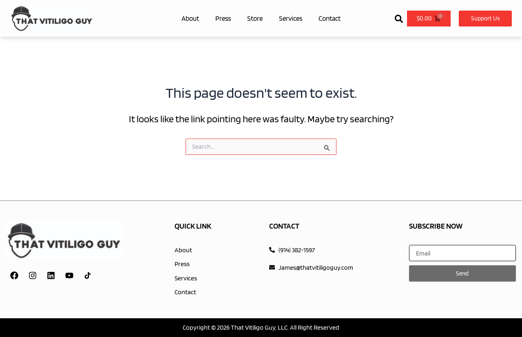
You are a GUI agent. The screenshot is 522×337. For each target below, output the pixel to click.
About (190, 18)
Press (223, 18)
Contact (330, 18)
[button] (399, 17)
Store (255, 18)
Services (290, 18)
